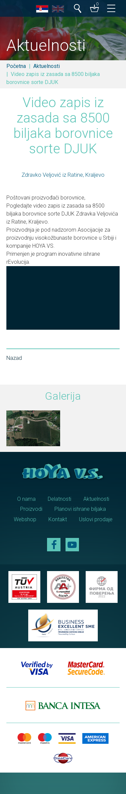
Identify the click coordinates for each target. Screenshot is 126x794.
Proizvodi (31, 509)
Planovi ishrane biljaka (80, 509)
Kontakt (57, 519)
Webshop (25, 519)
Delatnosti (59, 499)
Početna (16, 66)
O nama (26, 499)
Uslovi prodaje (96, 519)
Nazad (14, 358)
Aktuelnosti (46, 66)
